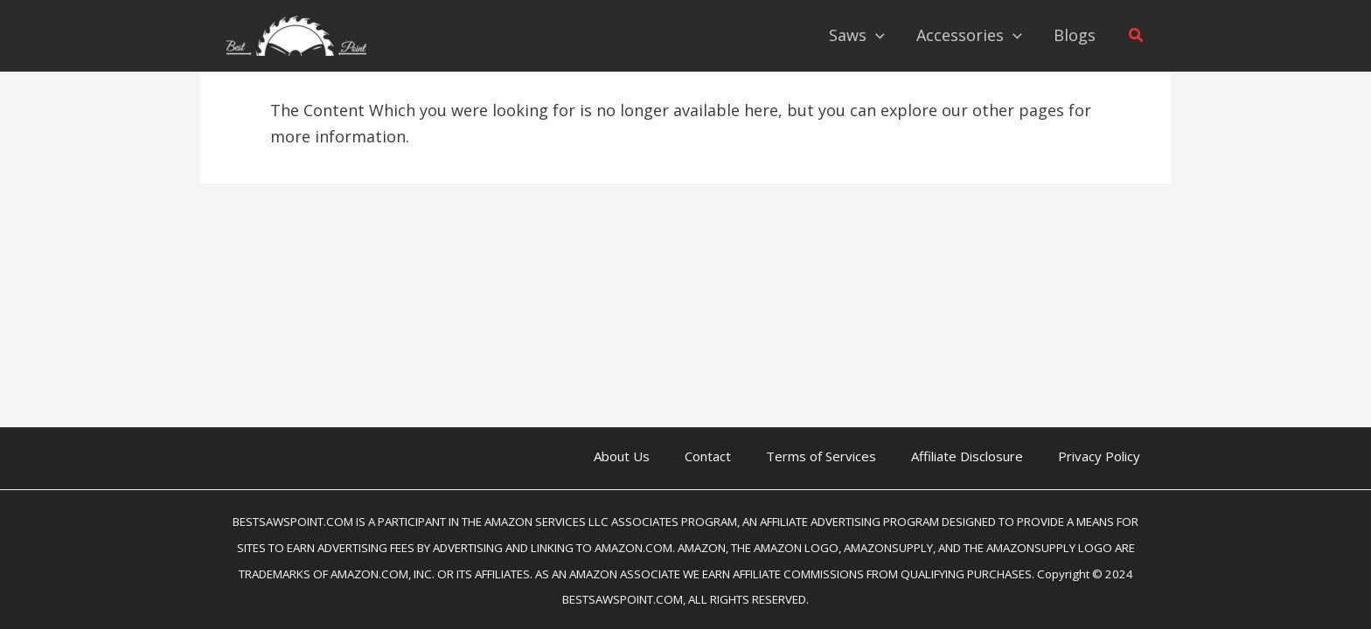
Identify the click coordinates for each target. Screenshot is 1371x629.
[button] (1137, 35)
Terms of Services (821, 456)
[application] (875, 35)
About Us (622, 456)
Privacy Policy (1099, 456)
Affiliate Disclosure (967, 456)
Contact (708, 456)
